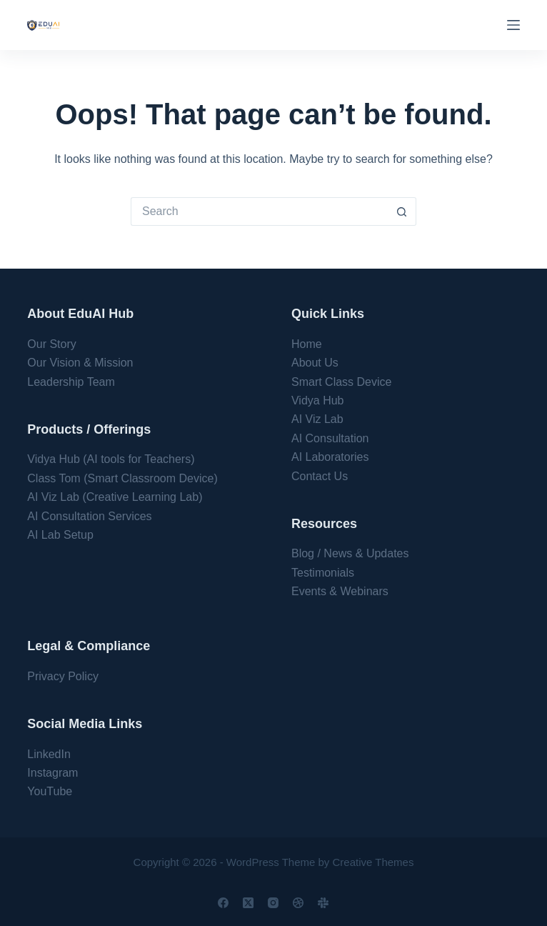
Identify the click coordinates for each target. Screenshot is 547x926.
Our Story (51, 344)
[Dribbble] (298, 902)
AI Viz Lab (317, 419)
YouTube (49, 791)
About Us (314, 363)
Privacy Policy (63, 676)
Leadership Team (70, 382)
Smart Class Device (341, 382)
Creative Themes (373, 862)
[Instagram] (273, 902)
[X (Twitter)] (248, 902)
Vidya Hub (317, 400)
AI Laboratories (330, 457)
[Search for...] (259, 211)
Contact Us (319, 476)
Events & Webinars (339, 591)
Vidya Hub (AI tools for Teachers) (110, 459)
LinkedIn (49, 754)
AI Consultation (330, 438)
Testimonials (322, 573)
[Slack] (323, 902)
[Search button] (402, 211)
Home (306, 344)
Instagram (52, 773)
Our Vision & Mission (80, 363)
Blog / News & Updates (350, 553)
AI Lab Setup (60, 535)
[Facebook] (223, 902)
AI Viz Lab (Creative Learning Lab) (114, 497)
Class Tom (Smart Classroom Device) (122, 478)
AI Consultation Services (89, 516)
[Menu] (513, 25)
